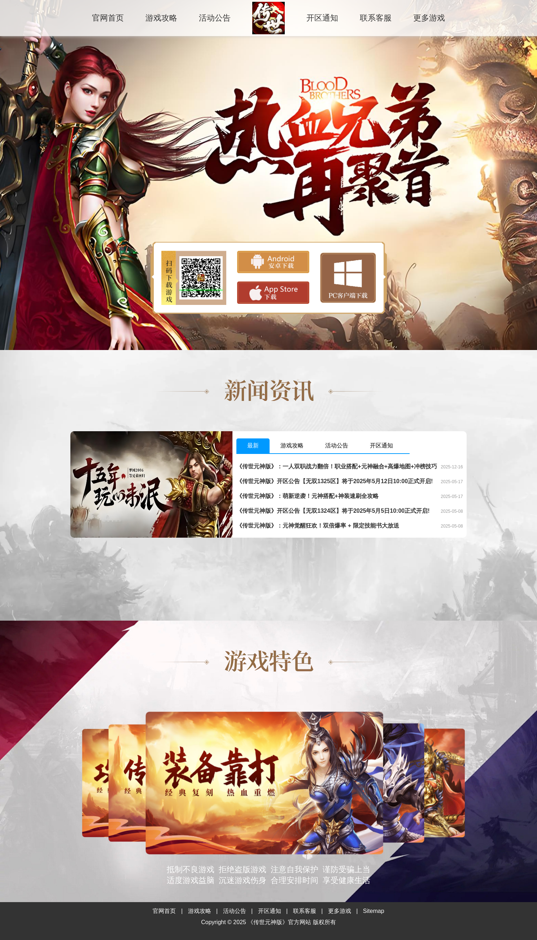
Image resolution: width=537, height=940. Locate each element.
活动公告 (215, 17)
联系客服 (376, 17)
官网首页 (108, 17)
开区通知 (322, 17)
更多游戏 (429, 17)
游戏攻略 (161, 17)
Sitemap (373, 911)
